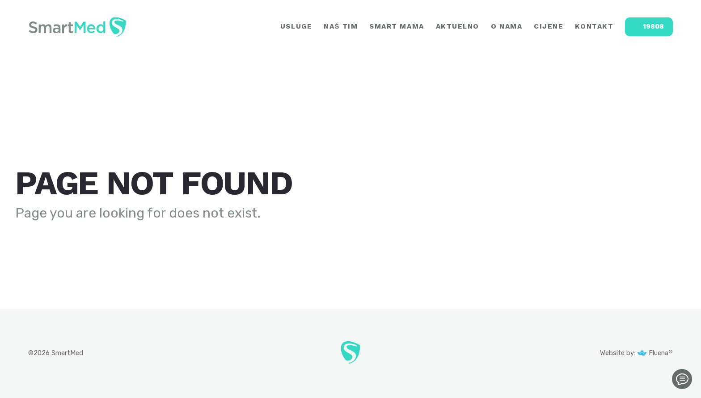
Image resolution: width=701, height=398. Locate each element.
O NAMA (506, 26)
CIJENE (548, 26)
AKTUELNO (457, 26)
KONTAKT (594, 26)
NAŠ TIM (341, 26)
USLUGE (296, 26)
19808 (653, 26)
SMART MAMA (396, 26)
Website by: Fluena (634, 353)
